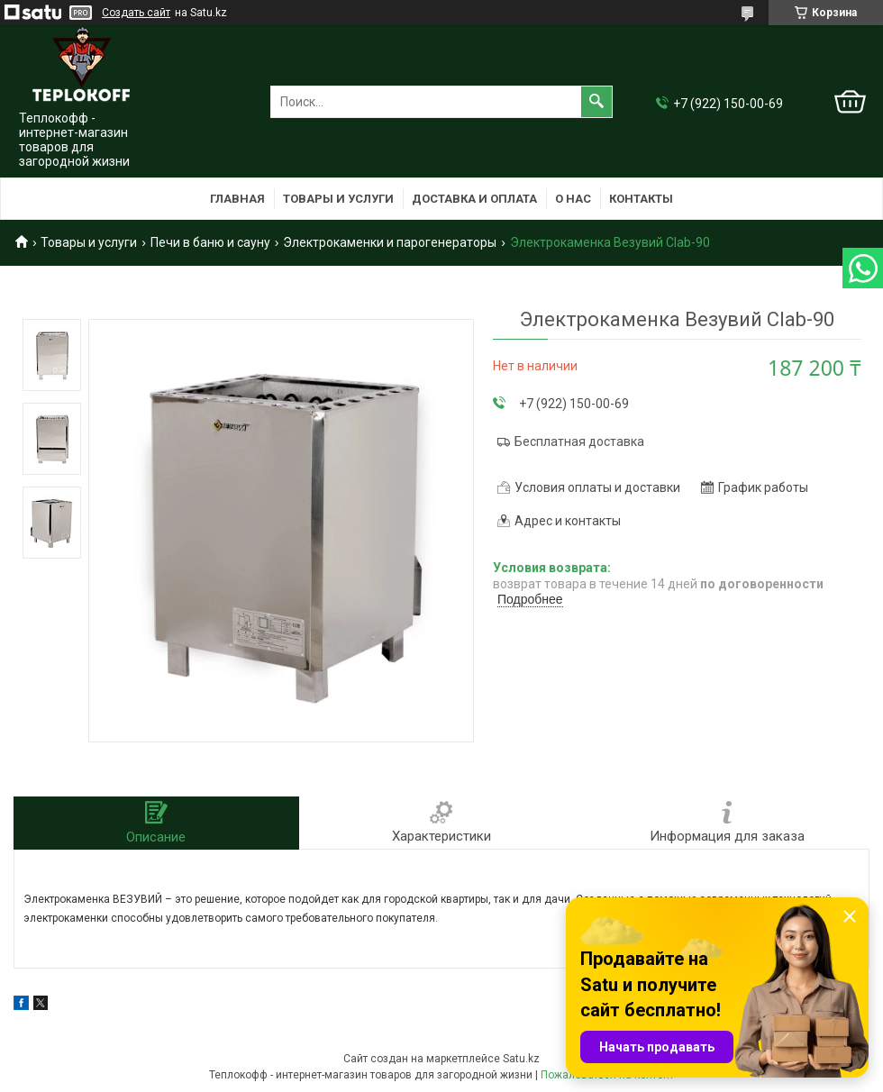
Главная (237, 198)
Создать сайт (136, 12)
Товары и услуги (338, 198)
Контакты (641, 198)
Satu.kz (521, 1058)
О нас (573, 198)
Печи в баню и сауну (210, 242)
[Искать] (596, 101)
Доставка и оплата (474, 198)
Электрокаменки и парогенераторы (389, 242)
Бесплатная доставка (579, 441)
